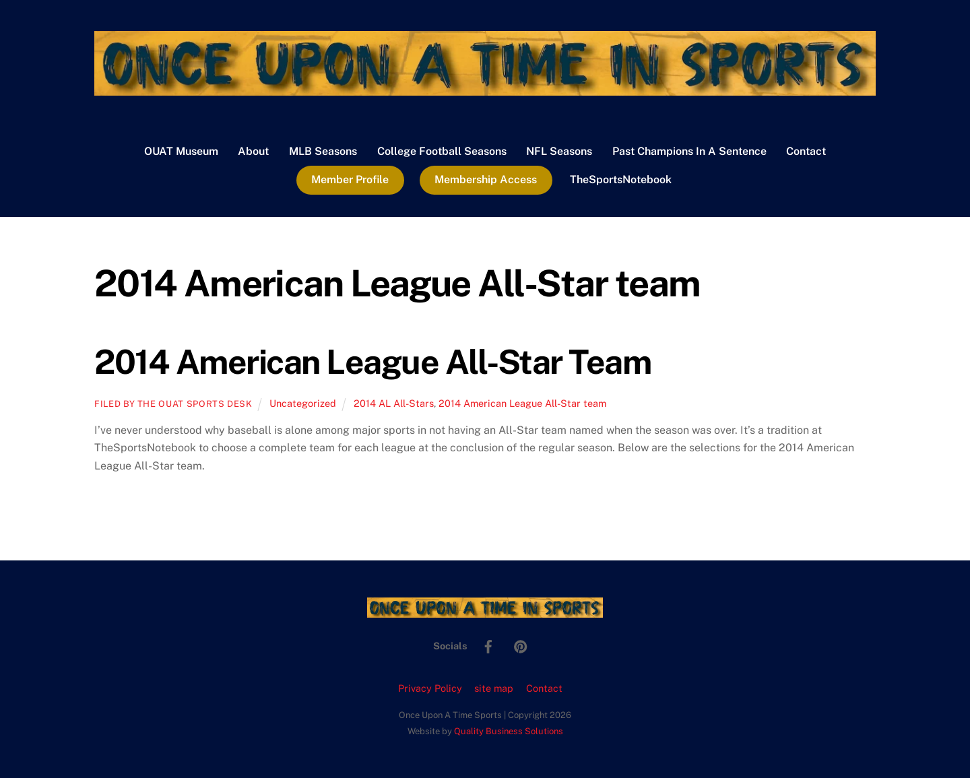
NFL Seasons (559, 151)
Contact (806, 151)
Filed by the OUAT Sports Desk (173, 404)
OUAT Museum (181, 151)
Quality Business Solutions (508, 731)
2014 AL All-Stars (394, 403)
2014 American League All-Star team (522, 403)
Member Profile (350, 179)
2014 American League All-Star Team (372, 361)
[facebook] (488, 645)
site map (493, 688)
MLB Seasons (323, 151)
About (253, 151)
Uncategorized (302, 403)
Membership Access (485, 179)
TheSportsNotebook (621, 179)
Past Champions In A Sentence (689, 151)
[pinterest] (520, 645)
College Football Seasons (442, 151)
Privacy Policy (430, 688)
